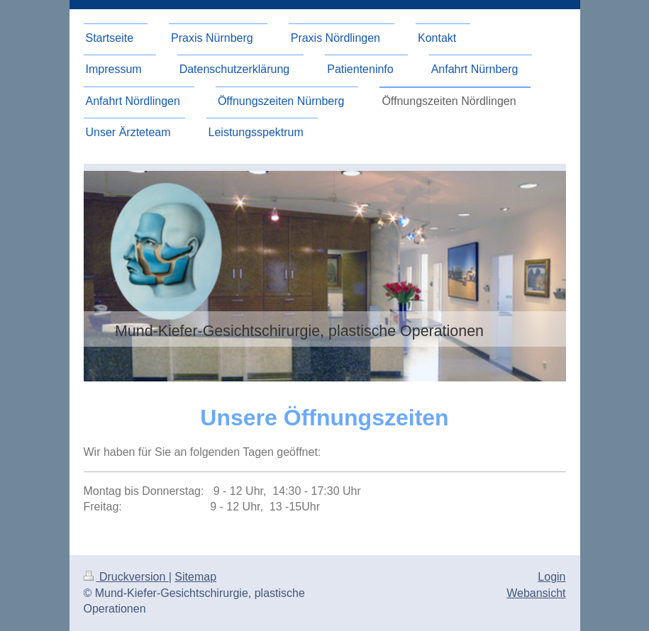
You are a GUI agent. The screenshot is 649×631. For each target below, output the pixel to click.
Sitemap (195, 577)
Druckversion (126, 577)
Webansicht (535, 593)
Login (551, 577)
